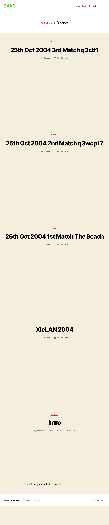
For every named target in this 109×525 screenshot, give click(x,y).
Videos (54, 45)
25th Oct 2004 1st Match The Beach (54, 251)
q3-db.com (16, 519)
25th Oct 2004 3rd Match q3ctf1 (54, 53)
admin (48, 61)
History (84, 7)
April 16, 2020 (62, 61)
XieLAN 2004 (54, 348)
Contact (92, 7)
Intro (54, 441)
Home (77, 7)
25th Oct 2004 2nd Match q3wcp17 (54, 150)
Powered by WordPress (34, 519)
